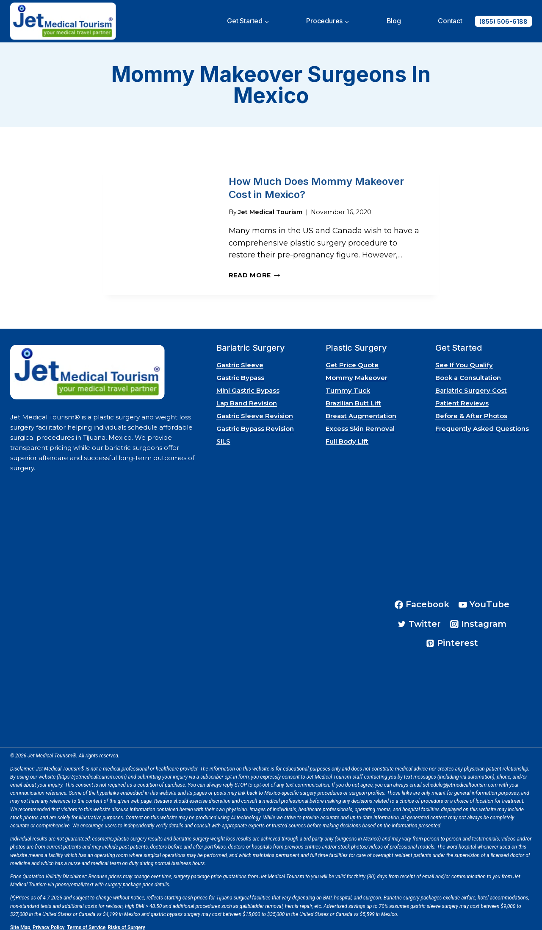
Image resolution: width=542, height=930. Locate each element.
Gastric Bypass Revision (255, 422)
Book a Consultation (468, 371)
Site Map (20, 921)
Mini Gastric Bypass (247, 384)
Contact (450, 21)
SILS (223, 435)
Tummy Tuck (348, 384)
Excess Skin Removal (360, 422)
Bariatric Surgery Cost (471, 384)
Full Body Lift (347, 435)
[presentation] (159, 225)
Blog (394, 21)
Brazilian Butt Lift (353, 397)
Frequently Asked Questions (482, 422)
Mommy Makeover (356, 371)
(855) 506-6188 (503, 21)
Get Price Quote (352, 359)
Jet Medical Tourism (270, 205)
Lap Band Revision (246, 397)
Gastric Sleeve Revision (254, 409)
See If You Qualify (464, 359)
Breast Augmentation (361, 409)
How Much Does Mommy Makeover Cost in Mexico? (316, 184)
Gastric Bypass (240, 371)
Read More (254, 269)
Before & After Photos (471, 409)
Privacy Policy (49, 921)
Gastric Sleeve (239, 359)
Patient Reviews (462, 397)
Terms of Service (86, 921)
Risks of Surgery (126, 921)
